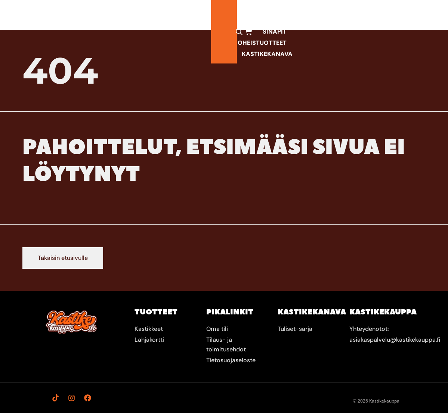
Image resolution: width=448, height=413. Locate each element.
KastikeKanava (340, 15)
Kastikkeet (139, 15)
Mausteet (190, 15)
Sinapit (230, 15)
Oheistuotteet (278, 15)
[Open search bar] (384, 15)
